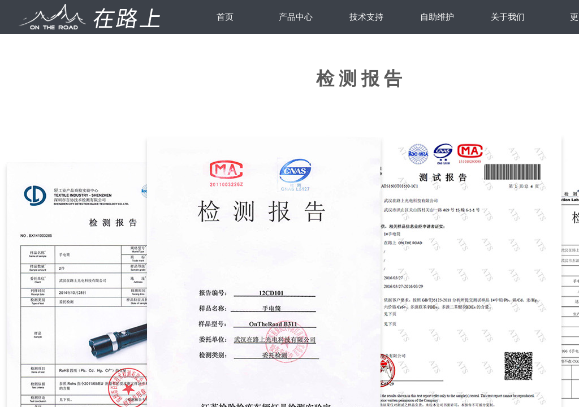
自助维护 (437, 16)
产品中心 (296, 16)
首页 (225, 16)
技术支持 (366, 16)
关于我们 (508, 16)
